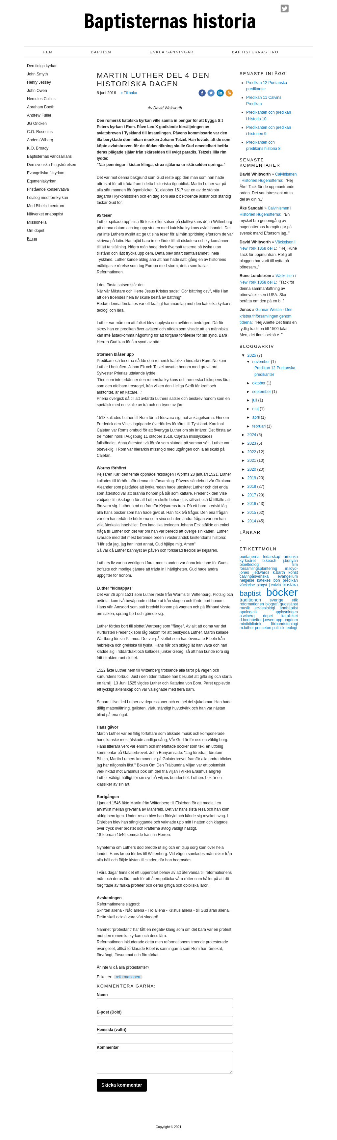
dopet (272, 616)
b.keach (272, 560)
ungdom (291, 620)
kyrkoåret (251, 560)
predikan (290, 580)
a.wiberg (251, 616)
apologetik (257, 612)
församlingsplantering (262, 568)
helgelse (248, 580)
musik (247, 608)
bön (278, 580)
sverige (281, 600)
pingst (263, 585)
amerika (291, 556)
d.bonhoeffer (251, 620)
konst (293, 572)
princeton (263, 628)
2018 (251, 486)
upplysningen (286, 612)
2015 (251, 512)
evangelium (288, 576)
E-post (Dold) (109, 1012)
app (280, 620)
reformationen (128, 977)
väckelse (248, 585)
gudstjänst (289, 604)
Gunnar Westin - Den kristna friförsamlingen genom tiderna (266, 315)
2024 (251, 434)
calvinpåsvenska (259, 576)
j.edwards (262, 572)
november (261, 361)
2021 (251, 460)
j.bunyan (290, 560)
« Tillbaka (128, 93)
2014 (251, 521)
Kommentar (108, 1047)
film (295, 564)
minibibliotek (255, 624)
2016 (251, 503)
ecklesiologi (266, 608)
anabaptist (289, 608)
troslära (290, 584)
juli (254, 400)
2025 (251, 355)
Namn (102, 994)
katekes (265, 580)
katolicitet (289, 616)
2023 (251, 443)
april (256, 417)
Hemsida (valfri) (111, 1029)
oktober (259, 383)
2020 (251, 469)
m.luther (247, 628)
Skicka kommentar (121, 1085)
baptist (253, 593)
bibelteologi (266, 564)
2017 (251, 495)
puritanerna (251, 556)
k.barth (280, 572)
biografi (272, 604)
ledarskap (273, 556)
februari (259, 426)
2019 (251, 478)
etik (295, 600)
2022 (251, 452)
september (261, 391)
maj (255, 408)
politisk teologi (284, 628)
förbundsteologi (284, 624)
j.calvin (276, 585)
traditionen (255, 599)
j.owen (269, 620)
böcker (282, 592)
